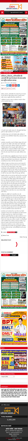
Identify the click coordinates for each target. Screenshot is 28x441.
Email (4, 88)
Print (9, 88)
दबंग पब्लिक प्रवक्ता (9, 438)
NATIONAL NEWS (12, 232)
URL (13, 88)
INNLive (18, 439)
